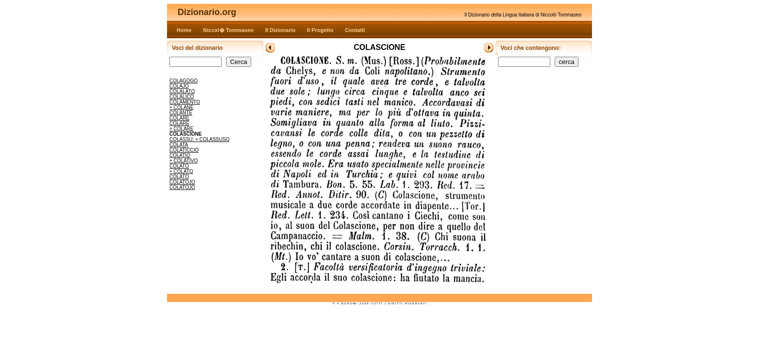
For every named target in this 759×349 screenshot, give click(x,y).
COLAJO (179, 86)
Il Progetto (320, 30)
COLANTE (180, 112)
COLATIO (179, 155)
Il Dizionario (280, 30)
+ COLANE (181, 107)
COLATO (179, 166)
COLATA (178, 144)
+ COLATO (181, 171)
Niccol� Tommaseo (228, 30)
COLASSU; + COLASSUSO (199, 139)
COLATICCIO (183, 150)
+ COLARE (181, 128)
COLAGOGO (183, 80)
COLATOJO (182, 182)
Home (184, 30)
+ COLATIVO (183, 160)
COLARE (179, 118)
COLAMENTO (184, 102)
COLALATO (182, 91)
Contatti (355, 30)
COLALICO (181, 96)
